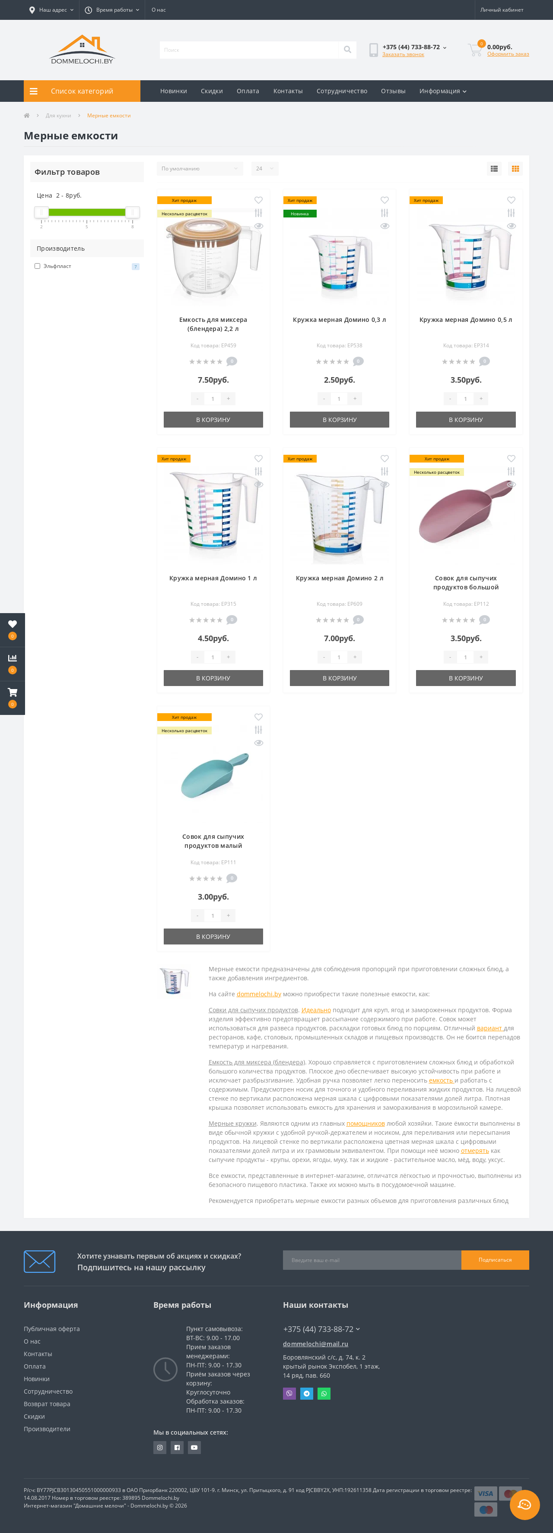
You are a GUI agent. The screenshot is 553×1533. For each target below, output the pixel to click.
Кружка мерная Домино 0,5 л (466, 319)
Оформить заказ (508, 53)
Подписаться (495, 1259)
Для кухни (58, 115)
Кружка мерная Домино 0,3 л (339, 319)
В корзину (213, 420)
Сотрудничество (342, 91)
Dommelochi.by (160, 1498)
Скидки (212, 91)
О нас (159, 9)
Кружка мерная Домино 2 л (340, 578)
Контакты (288, 91)
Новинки (173, 91)
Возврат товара (47, 1404)
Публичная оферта (52, 1329)
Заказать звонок (403, 54)
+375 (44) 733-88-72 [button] (321, 1329)
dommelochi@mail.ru (315, 1344)
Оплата (248, 91)
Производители (47, 1429)
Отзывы (393, 91)
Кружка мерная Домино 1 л (213, 578)
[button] (51, 10)
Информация (443, 91)
